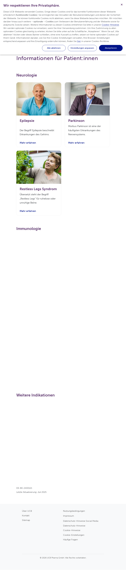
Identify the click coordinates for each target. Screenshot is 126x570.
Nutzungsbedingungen (74, 511)
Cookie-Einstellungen (73, 535)
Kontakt (25, 515)
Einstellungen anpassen (82, 48)
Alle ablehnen (54, 48)
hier (79, 41)
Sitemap (26, 520)
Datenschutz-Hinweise (74, 526)
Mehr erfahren (28, 142)
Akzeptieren (111, 48)
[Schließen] (121, 4)
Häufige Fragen (70, 539)
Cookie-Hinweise (71, 530)
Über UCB (27, 511)
